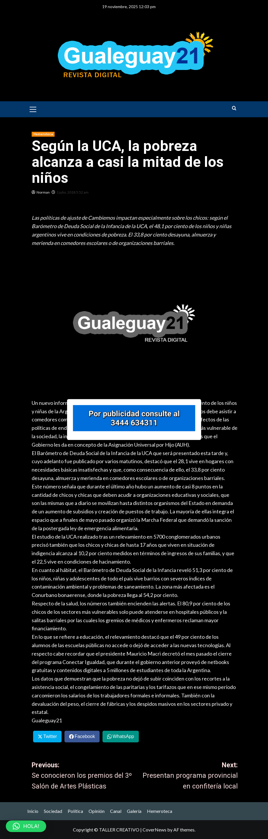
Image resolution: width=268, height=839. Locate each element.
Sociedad (53, 811)
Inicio (32, 811)
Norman (43, 192)
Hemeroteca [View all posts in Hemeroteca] (43, 134)
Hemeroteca (159, 811)
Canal (115, 811)
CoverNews (154, 829)
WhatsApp (123, 736)
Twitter (50, 736)
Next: (186, 776)
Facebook (85, 736)
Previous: (83, 776)
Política (75, 811)
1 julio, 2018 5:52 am (73, 192)
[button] (33, 108)
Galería (134, 811)
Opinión (97, 811)
